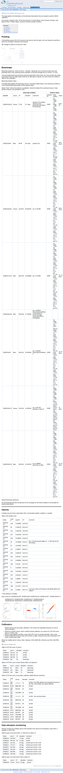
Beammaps (8, 28)
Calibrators (7, 31)
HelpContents (26, 7)
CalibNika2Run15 (14, 3)
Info (11, 9)
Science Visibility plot (9, 644)
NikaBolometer (58, 765)
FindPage (19, 7)
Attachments (15, 9)
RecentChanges (12, 7)
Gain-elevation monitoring (11, 32)
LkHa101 (18, 683)
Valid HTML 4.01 (45, 772)
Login (7, 1)
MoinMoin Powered (18, 772)
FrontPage (4, 7)
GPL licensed (37, 772)
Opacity (7, 29)
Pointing (7, 27)
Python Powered (28, 772)
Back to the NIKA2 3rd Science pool (13, 13)
